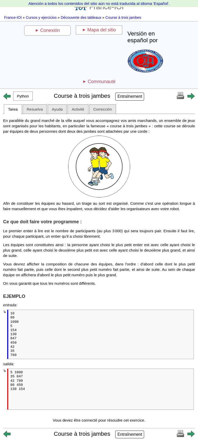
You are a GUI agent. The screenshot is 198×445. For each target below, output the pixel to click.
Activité (78, 109)
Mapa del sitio (101, 29)
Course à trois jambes (123, 17)
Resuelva (35, 109)
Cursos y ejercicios (41, 17)
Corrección (102, 109)
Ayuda (57, 109)
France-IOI (13, 17)
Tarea (13, 109)
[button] (23, 96)
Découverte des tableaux (81, 17)
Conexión (50, 30)
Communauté (102, 81)
